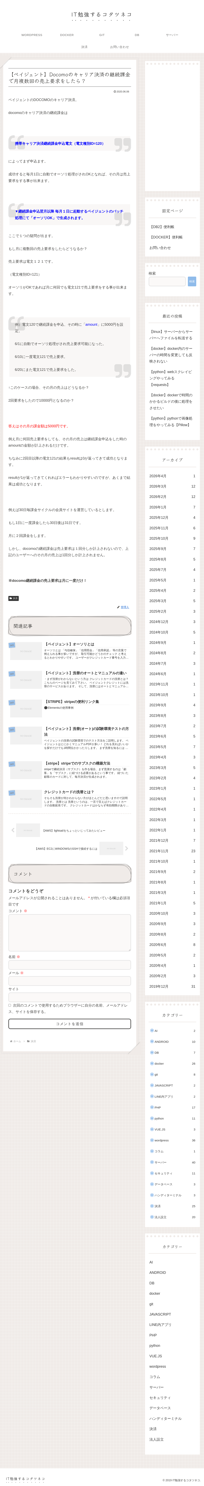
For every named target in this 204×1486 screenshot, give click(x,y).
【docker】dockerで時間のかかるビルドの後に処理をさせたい (170, 401)
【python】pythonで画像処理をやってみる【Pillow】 (170, 421)
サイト (13, 996)
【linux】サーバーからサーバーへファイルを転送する (171, 335)
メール (16, 980)
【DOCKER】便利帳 (166, 237)
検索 (152, 273)
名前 (14, 964)
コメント (17, 912)
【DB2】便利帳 (161, 227)
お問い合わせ (160, 248)
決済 (14, 598)
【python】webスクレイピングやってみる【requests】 (170, 378)
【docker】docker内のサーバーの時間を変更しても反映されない (170, 355)
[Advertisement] (172, 128)
